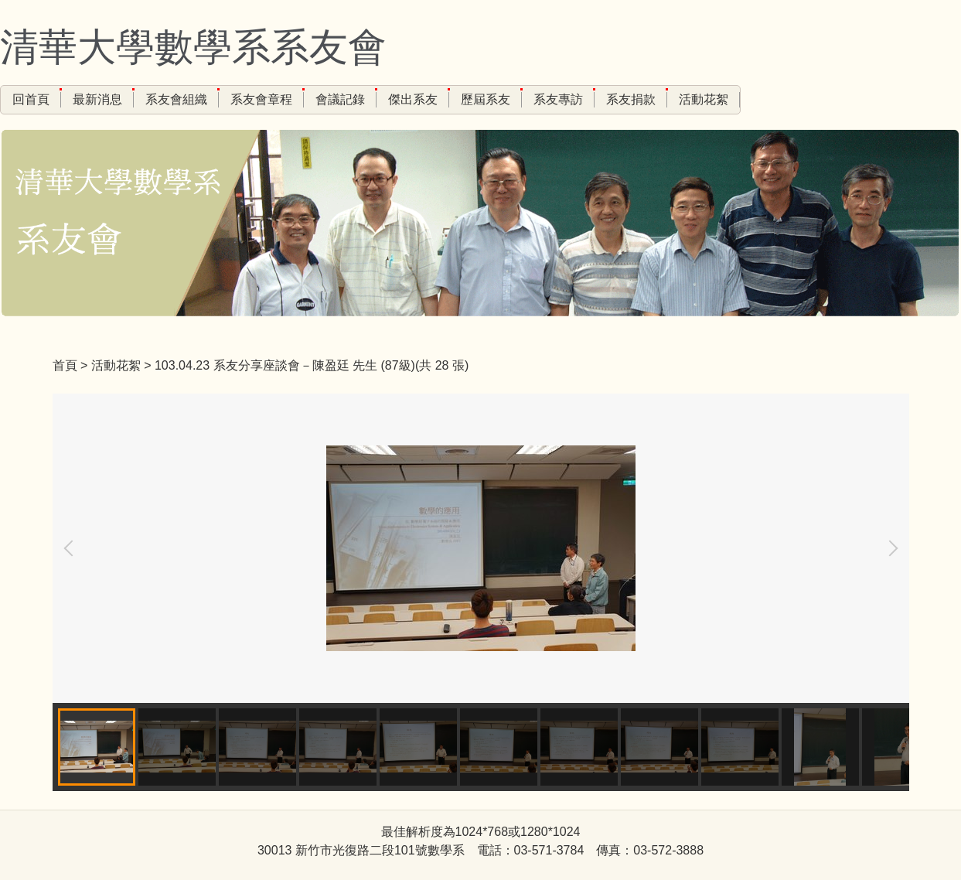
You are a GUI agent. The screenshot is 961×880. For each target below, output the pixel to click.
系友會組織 (176, 99)
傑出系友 (413, 99)
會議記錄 (340, 99)
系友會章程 (261, 99)
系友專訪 (558, 99)
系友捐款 (631, 99)
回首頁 (30, 99)
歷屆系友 (485, 99)
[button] (72, 548)
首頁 (65, 365)
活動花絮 (703, 99)
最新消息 (97, 99)
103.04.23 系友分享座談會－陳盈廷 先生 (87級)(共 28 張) (312, 365)
